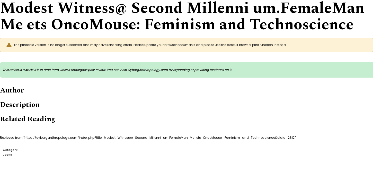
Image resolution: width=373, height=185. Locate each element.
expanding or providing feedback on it (202, 70)
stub (28, 70)
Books (7, 155)
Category (10, 150)
